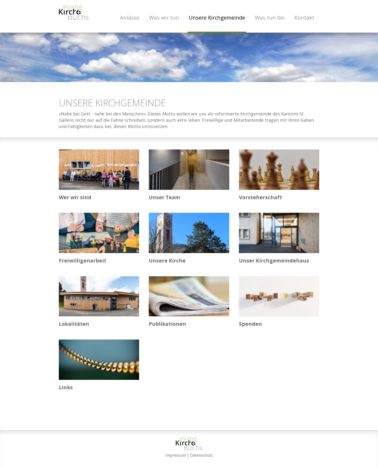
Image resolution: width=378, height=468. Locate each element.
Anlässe (129, 17)
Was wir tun (164, 17)
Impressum (175, 455)
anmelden (189, 461)
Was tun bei (270, 17)
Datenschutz (201, 455)
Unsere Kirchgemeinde (217, 17)
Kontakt (304, 17)
